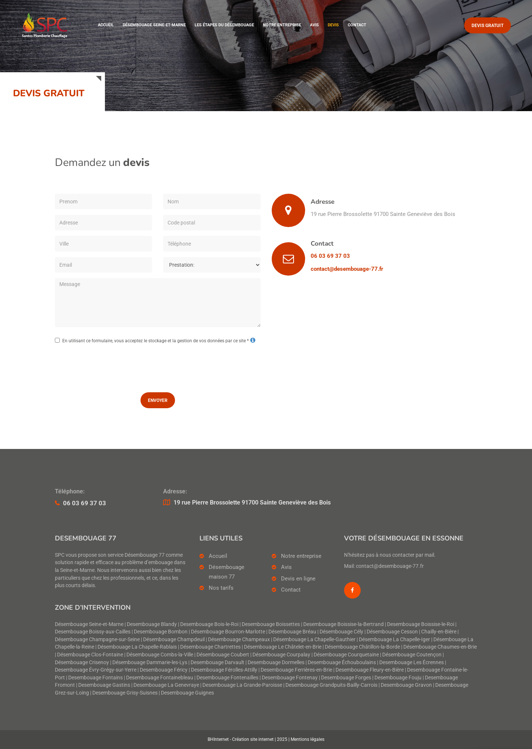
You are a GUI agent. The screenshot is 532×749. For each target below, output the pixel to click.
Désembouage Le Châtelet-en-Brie (282, 647)
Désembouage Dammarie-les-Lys (149, 662)
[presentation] (157, 366)
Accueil (106, 25)
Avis (314, 25)
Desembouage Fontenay (290, 678)
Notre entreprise (282, 25)
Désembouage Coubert (222, 655)
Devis (333, 25)
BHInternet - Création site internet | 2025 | (249, 739)
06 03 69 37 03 (330, 256)
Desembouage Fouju (398, 678)
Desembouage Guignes (187, 693)
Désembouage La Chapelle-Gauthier (314, 639)
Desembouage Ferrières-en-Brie (296, 670)
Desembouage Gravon (406, 685)
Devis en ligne (298, 578)
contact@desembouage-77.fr (347, 269)
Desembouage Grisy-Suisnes (125, 693)
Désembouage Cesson (392, 632)
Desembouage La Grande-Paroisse (242, 685)
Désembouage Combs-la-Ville (159, 655)
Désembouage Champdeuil (174, 639)
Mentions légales (307, 739)
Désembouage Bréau (292, 632)
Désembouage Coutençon (412, 655)
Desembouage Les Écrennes (411, 662)
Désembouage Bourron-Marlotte (228, 632)
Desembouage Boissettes (271, 624)
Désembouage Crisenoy (82, 662)
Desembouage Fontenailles (227, 678)
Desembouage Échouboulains (342, 662)
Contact (357, 25)
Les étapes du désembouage (224, 25)
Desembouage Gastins (104, 685)
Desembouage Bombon (161, 632)
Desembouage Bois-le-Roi (209, 624)
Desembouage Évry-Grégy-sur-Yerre (95, 670)
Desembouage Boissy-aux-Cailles (92, 632)
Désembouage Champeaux (239, 639)
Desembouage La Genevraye (166, 685)
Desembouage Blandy (152, 624)
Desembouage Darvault (217, 662)
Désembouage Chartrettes (210, 647)
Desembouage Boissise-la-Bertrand (343, 624)
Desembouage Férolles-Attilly (224, 670)
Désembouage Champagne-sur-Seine (97, 639)
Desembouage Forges (346, 678)
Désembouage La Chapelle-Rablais (137, 647)
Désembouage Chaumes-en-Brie (440, 647)
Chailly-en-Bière (438, 632)
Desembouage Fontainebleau (159, 678)
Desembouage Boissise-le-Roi (420, 624)
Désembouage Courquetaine (346, 655)
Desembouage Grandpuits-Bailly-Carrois (331, 685)
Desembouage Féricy (164, 670)
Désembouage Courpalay (281, 655)
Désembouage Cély (341, 632)
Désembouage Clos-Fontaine (90, 655)
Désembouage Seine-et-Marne (154, 25)
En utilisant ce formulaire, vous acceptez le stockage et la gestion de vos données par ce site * (155, 340)
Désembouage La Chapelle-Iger (394, 639)
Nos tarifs (221, 588)
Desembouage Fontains (95, 678)
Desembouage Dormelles (276, 662)
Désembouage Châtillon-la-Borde (362, 647)
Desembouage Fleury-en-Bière (370, 670)
